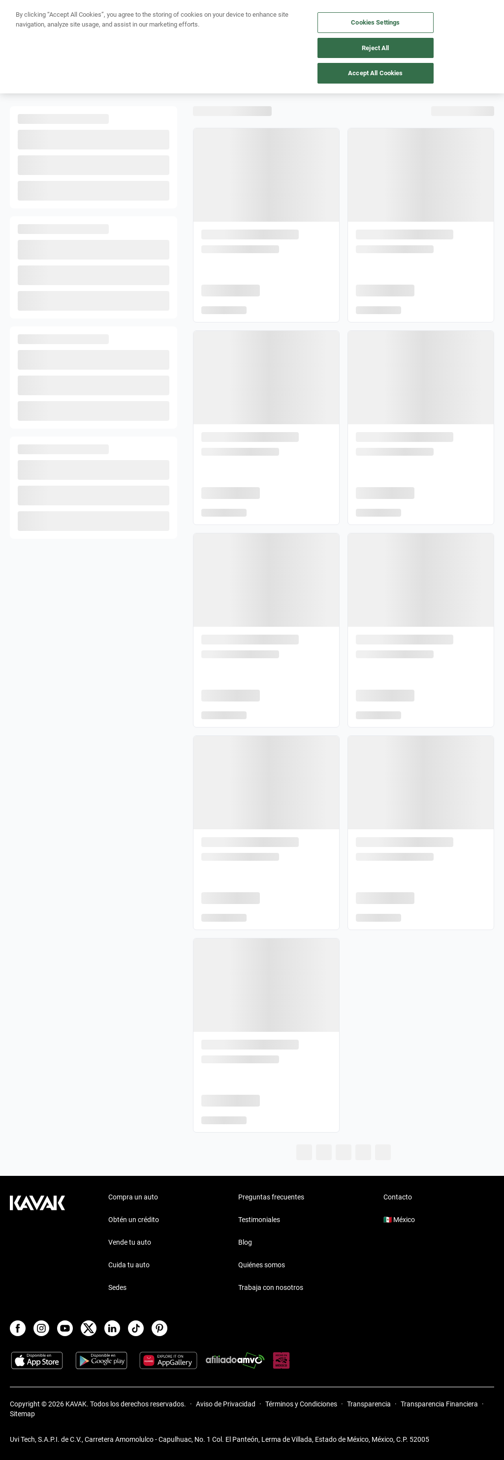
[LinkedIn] (112, 1328)
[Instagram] (41, 1328)
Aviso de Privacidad (225, 1404)
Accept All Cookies (375, 73)
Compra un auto (133, 1197)
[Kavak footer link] (37, 1243)
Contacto (397, 1197)
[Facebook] (18, 1328)
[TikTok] (136, 1328)
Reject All (375, 48)
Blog (245, 1242)
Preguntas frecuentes (271, 1197)
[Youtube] (65, 1328)
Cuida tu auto (129, 1265)
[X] (88, 1328)
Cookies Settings (375, 22)
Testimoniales (259, 1220)
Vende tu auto (129, 1242)
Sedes (117, 1287)
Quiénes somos (261, 1265)
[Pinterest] (159, 1328)
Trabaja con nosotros (270, 1287)
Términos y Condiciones (301, 1404)
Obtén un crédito (133, 1220)
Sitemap (22, 1414)
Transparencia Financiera (439, 1404)
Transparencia (369, 1404)
